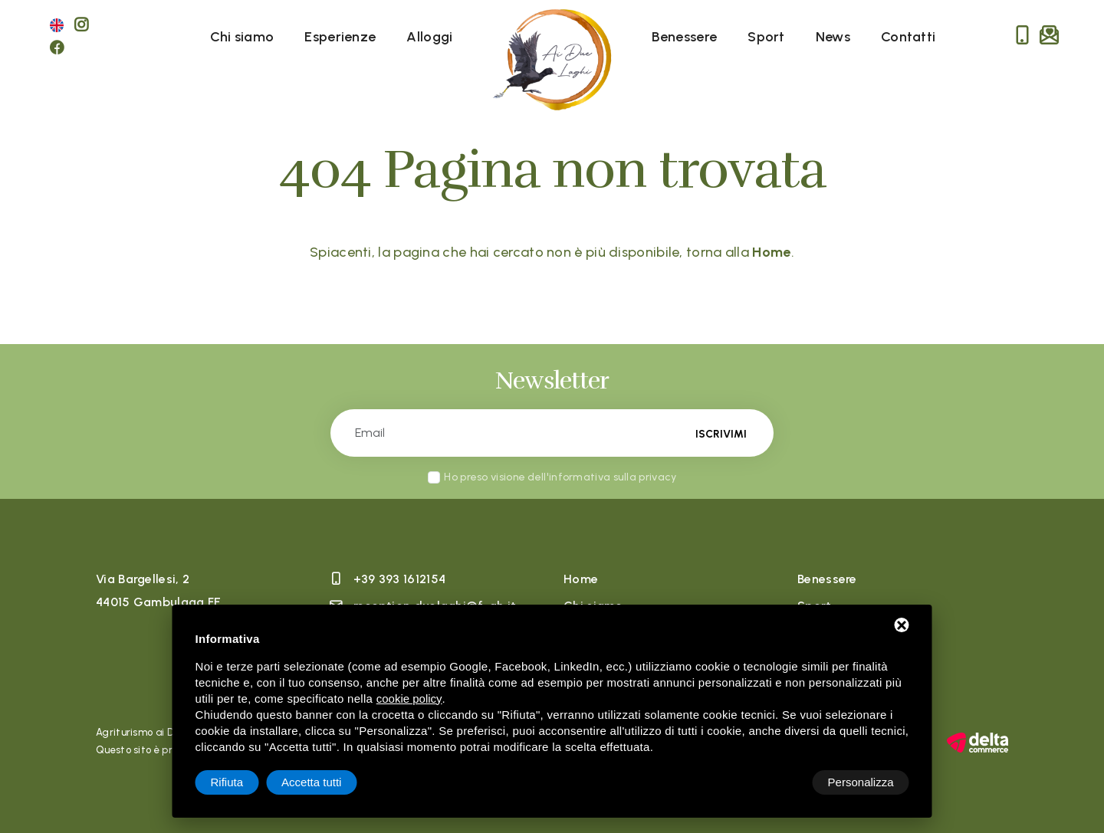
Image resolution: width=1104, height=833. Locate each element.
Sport (766, 36)
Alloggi (429, 36)
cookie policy (409, 698)
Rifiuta (779, 782)
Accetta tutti (863, 782)
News (833, 36)
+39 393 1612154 (399, 579)
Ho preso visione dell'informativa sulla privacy (560, 477)
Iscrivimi (720, 433)
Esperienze (340, 36)
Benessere (685, 36)
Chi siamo (242, 36)
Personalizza (244, 782)
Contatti (908, 36)
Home (581, 579)
